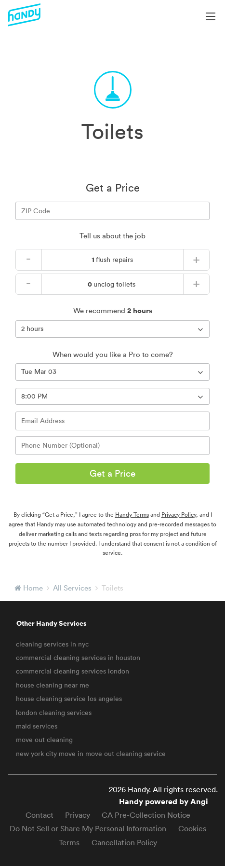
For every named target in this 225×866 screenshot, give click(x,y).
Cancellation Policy (124, 842)
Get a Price (112, 473)
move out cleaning (44, 739)
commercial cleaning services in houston (78, 657)
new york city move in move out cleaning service (91, 753)
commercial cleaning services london (72, 671)
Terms (69, 842)
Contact (39, 815)
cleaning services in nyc (52, 644)
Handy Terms (132, 514)
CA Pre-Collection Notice (146, 815)
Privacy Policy (178, 514)
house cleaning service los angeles (69, 698)
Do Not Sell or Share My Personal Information (88, 828)
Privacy (77, 815)
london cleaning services (54, 712)
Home (33, 587)
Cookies (192, 828)
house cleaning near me (52, 685)
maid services (36, 726)
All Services (72, 587)
